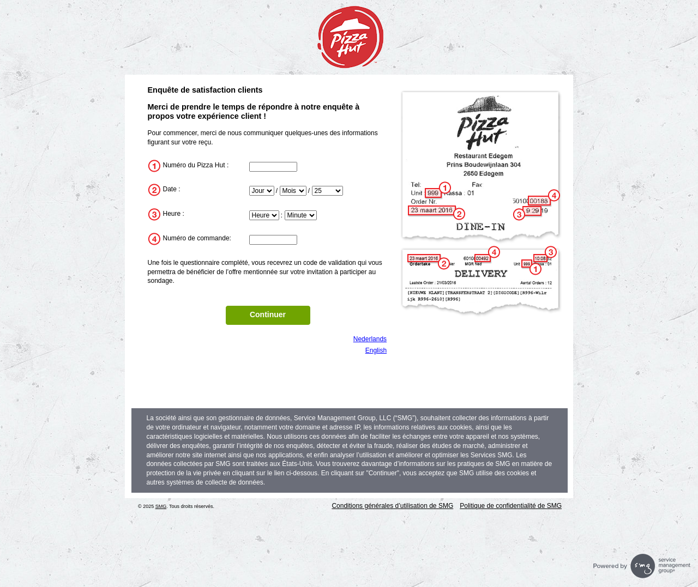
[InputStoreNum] (273, 167)
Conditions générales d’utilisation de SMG (392, 506)
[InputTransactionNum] (273, 240)
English (376, 350)
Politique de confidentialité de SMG (511, 506)
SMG (161, 506)
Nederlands (370, 339)
